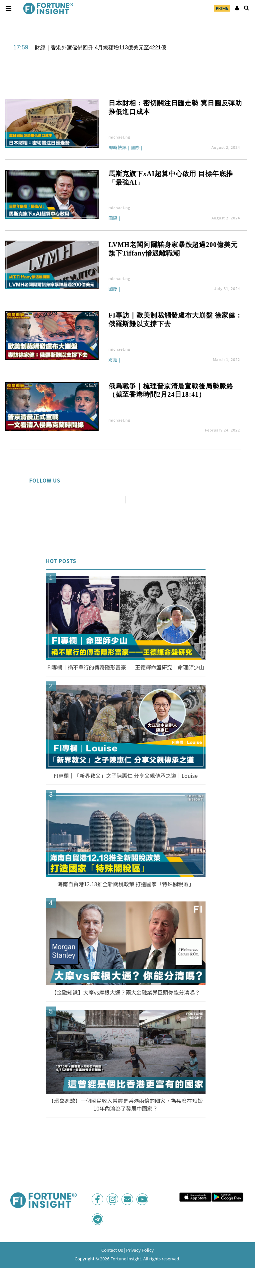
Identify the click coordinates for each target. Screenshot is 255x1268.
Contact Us (112, 1250)
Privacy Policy (140, 1250)
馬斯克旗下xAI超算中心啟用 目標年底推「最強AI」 (171, 178)
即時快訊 (118, 147)
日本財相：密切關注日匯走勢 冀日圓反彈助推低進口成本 (175, 107)
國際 (135, 147)
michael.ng (119, 137)
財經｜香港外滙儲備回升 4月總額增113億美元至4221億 (100, 47)
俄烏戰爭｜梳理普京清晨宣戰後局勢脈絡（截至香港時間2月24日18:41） (171, 390)
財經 (113, 360)
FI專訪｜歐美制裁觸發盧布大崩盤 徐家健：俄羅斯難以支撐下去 (175, 319)
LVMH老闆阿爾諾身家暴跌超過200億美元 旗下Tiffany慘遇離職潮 (173, 249)
